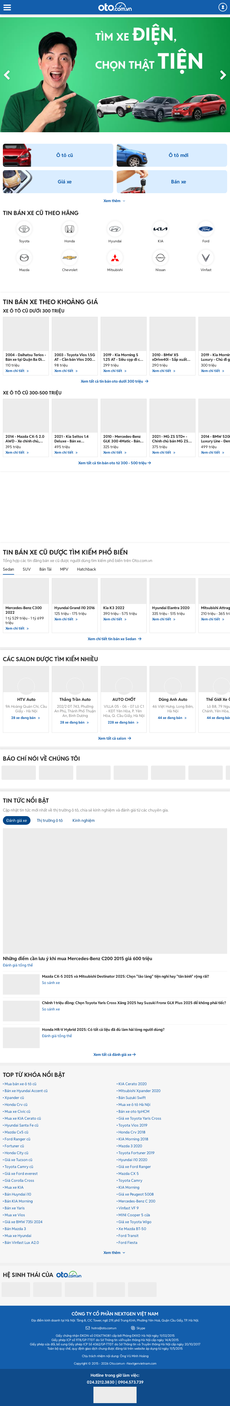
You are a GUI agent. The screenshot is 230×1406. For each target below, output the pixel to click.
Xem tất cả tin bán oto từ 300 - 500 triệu (115, 463)
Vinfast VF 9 (128, 1208)
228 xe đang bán (124, 722)
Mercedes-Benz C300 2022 (23, 610)
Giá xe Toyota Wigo (135, 1222)
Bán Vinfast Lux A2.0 (22, 1242)
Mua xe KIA (14, 1187)
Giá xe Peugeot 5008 (136, 1194)
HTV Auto (26, 699)
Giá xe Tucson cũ (18, 1160)
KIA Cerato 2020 (132, 1084)
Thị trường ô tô (50, 820)
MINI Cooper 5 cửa (134, 1215)
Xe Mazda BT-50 (132, 1229)
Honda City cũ (16, 1153)
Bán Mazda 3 (15, 1229)
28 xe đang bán (26, 718)
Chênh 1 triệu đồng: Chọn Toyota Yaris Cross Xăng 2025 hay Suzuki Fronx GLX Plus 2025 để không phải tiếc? (134, 1002)
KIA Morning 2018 (133, 1139)
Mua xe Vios (15, 1215)
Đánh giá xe (16, 820)
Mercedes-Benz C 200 (136, 1201)
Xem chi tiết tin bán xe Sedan (115, 639)
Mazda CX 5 (128, 1173)
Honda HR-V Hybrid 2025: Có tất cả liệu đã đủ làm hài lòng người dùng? (103, 1029)
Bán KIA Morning (19, 1201)
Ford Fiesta (127, 1242)
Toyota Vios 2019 (132, 1125)
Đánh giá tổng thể (57, 1035)
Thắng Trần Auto (75, 699)
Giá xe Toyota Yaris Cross (139, 1118)
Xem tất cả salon (115, 738)
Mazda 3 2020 (130, 1146)
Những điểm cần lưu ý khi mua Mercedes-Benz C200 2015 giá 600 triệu (77, 959)
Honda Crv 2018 (131, 1132)
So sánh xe (51, 982)
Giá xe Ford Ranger (134, 1167)
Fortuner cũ (14, 1146)
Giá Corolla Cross (19, 1180)
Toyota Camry (130, 1180)
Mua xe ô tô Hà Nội (134, 1104)
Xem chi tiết (17, 628)
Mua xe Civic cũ (17, 1111)
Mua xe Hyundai (18, 1236)
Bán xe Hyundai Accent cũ (26, 1091)
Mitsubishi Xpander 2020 (139, 1091)
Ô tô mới (178, 155)
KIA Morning (128, 1187)
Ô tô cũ (64, 155)
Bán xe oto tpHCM (134, 1111)
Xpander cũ (14, 1098)
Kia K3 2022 (113, 607)
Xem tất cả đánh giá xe (115, 1054)
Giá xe (65, 182)
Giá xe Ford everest (21, 1173)
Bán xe (178, 182)
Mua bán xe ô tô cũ (20, 1084)
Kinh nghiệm (83, 820)
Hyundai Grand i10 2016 (74, 607)
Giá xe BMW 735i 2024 (24, 1222)
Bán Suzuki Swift (132, 1098)
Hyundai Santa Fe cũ (21, 1125)
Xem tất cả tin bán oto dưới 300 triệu (115, 381)
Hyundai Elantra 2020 (170, 607)
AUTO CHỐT (124, 699)
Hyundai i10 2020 (132, 1160)
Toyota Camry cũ (19, 1167)
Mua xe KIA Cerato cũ (23, 1118)
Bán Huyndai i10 (18, 1194)
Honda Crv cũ (16, 1104)
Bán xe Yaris (15, 1208)
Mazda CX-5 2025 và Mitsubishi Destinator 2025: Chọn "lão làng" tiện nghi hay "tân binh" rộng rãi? (125, 976)
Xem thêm (114, 200)
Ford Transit (128, 1236)
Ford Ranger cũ (17, 1139)
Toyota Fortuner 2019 (136, 1153)
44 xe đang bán (173, 718)
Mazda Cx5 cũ (16, 1132)
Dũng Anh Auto (173, 699)
